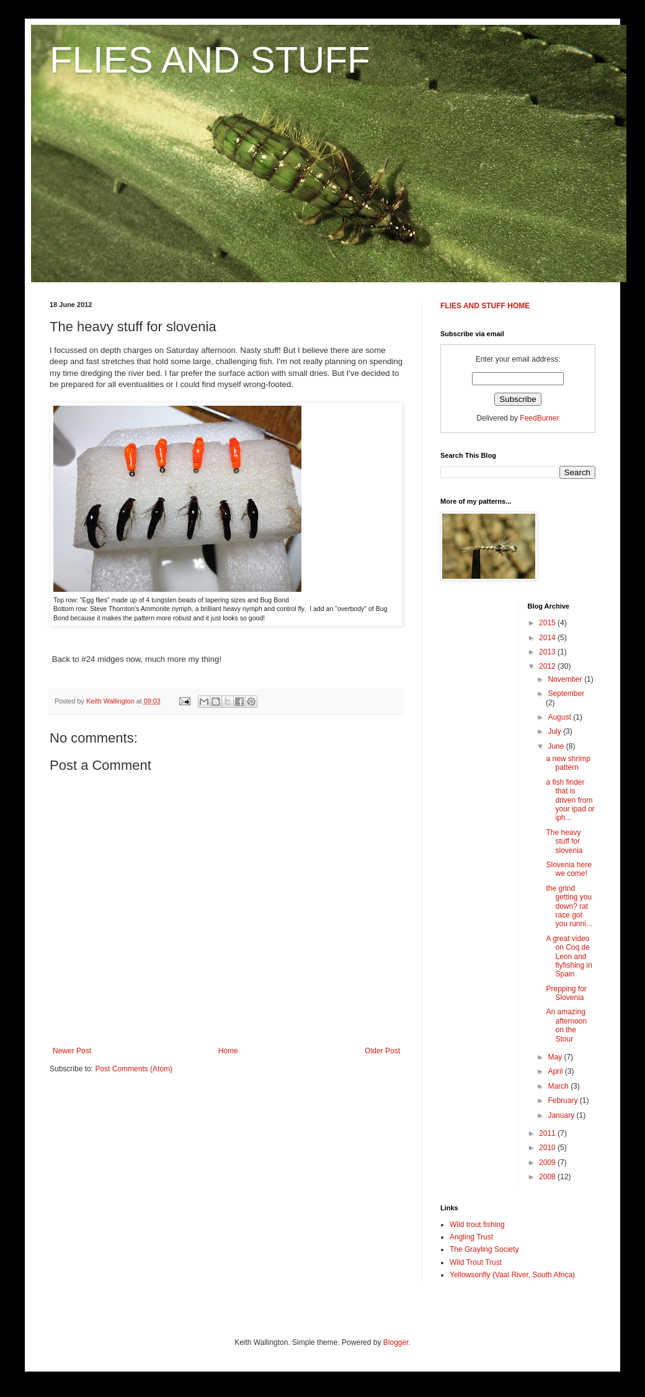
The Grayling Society (484, 1249)
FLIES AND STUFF (210, 60)
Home (228, 1051)
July (555, 731)
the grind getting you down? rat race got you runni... (569, 906)
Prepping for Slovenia (566, 993)
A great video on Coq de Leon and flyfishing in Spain (569, 956)
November (566, 679)
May (556, 1057)
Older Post (382, 1051)
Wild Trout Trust (476, 1262)
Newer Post (72, 1051)
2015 (548, 622)
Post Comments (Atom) (133, 1068)
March (559, 1086)
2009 (548, 1162)
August (560, 717)
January (562, 1115)
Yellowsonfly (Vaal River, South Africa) (512, 1274)
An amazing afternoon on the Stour (566, 1025)
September (566, 693)
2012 (548, 666)
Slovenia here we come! (568, 869)
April (556, 1071)
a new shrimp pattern (568, 763)
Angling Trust (471, 1237)
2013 (548, 652)
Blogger (396, 1342)
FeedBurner (539, 418)
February (563, 1100)
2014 (548, 637)
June (557, 746)
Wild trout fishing (477, 1224)
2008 (548, 1176)
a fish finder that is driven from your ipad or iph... (570, 800)
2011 (548, 1133)
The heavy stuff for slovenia (564, 841)
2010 (548, 1147)
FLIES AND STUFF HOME (485, 305)
